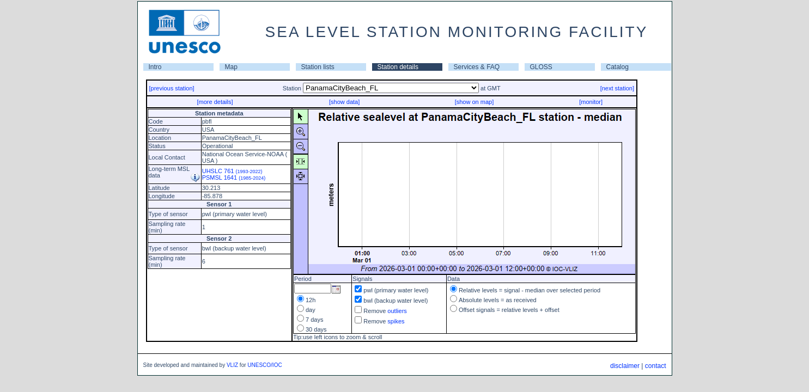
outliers (396, 311)
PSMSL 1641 (234, 177)
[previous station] (171, 88)
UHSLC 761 (232, 171)
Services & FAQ (477, 67)
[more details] (215, 102)
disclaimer (625, 366)
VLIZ (232, 365)
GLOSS (541, 67)
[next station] (617, 88)
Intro (155, 67)
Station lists (317, 67)
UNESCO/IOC (264, 365)
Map (231, 67)
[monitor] (591, 102)
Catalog (617, 67)
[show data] (344, 102)
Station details (398, 67)
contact (655, 366)
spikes (395, 321)
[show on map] (474, 102)
